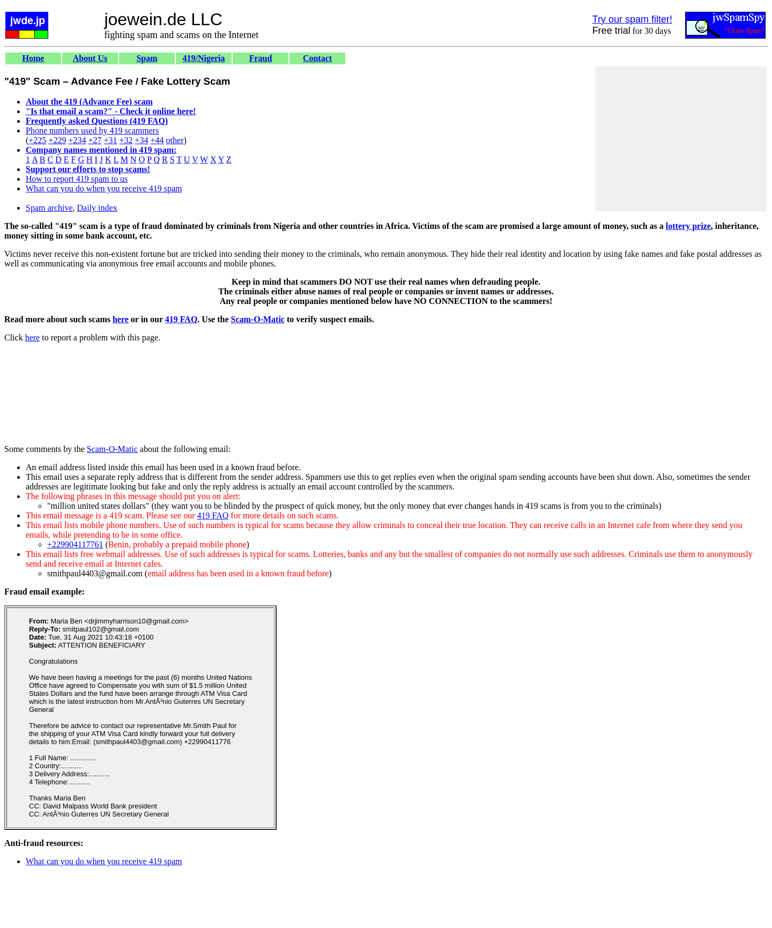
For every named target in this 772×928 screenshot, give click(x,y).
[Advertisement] (680, 139)
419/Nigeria (203, 58)
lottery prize (688, 226)
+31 (110, 140)
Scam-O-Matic (258, 319)
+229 (57, 140)
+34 (142, 140)
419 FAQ (181, 319)
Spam (146, 58)
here (121, 319)
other (175, 140)
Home (33, 58)
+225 (37, 140)
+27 (94, 140)
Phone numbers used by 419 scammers (92, 130)
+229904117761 (75, 544)
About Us (90, 58)
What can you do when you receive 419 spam (104, 188)
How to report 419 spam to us (77, 178)
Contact (317, 58)
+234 (77, 140)
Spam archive (49, 207)
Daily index (97, 207)
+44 (157, 140)
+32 (125, 140)
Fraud (260, 58)
